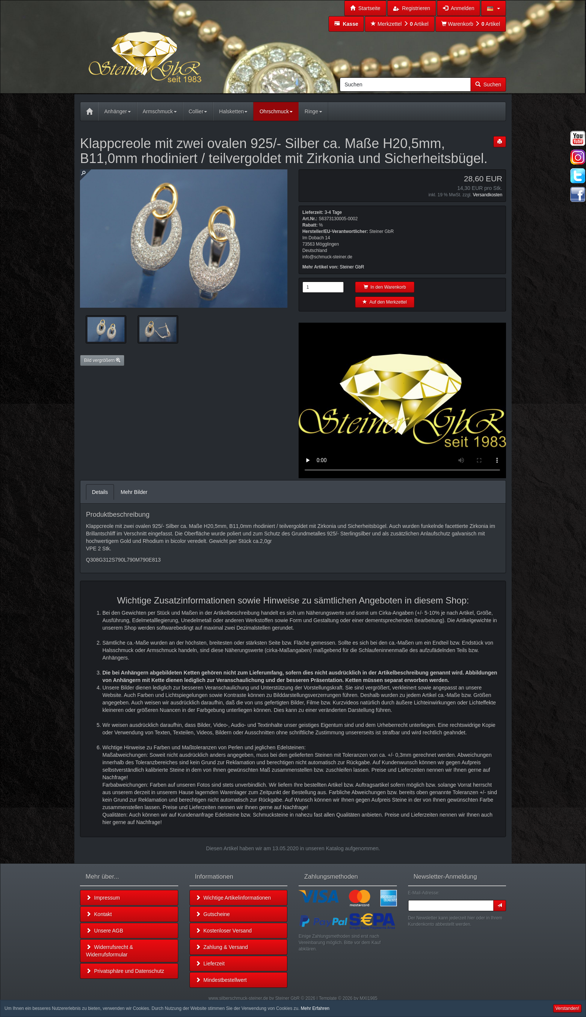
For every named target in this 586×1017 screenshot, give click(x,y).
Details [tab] (100, 492)
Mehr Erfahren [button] (315, 1008)
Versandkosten (487, 194)
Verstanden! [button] (567, 1008)
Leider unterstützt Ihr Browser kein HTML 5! (402, 400)
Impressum (103, 898)
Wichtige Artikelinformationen (233, 898)
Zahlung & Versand (221, 947)
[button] (493, 8)
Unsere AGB (104, 931)
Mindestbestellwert (221, 980)
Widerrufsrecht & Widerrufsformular (109, 951)
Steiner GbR (352, 267)
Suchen (488, 84)
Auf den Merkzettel (385, 302)
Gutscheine (212, 914)
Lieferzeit (210, 964)
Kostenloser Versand (223, 931)
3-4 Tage (333, 212)
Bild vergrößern (102, 360)
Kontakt (99, 914)
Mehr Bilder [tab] (134, 492)
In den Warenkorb (385, 287)
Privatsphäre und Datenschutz (125, 971)
